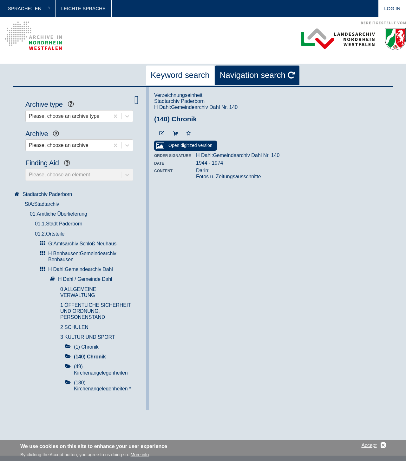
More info (140, 455)
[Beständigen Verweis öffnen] (162, 134)
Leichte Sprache (83, 8)
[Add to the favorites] (188, 134)
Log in (392, 8)
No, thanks (383, 446)
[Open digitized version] (185, 146)
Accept (369, 446)
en (38, 8)
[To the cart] (175, 134)
